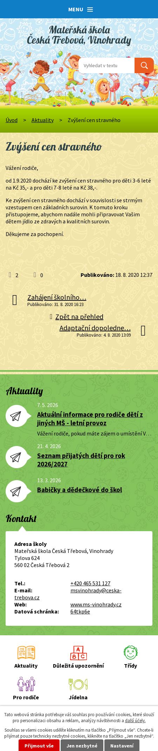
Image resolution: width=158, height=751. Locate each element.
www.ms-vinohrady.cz (96, 604)
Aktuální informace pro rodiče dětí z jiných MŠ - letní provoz (90, 418)
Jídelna (78, 697)
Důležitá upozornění (78, 665)
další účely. (135, 721)
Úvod (12, 119)
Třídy (130, 665)
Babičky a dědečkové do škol (79, 489)
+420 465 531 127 (90, 583)
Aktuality (43, 119)
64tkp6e (80, 611)
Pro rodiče (26, 697)
